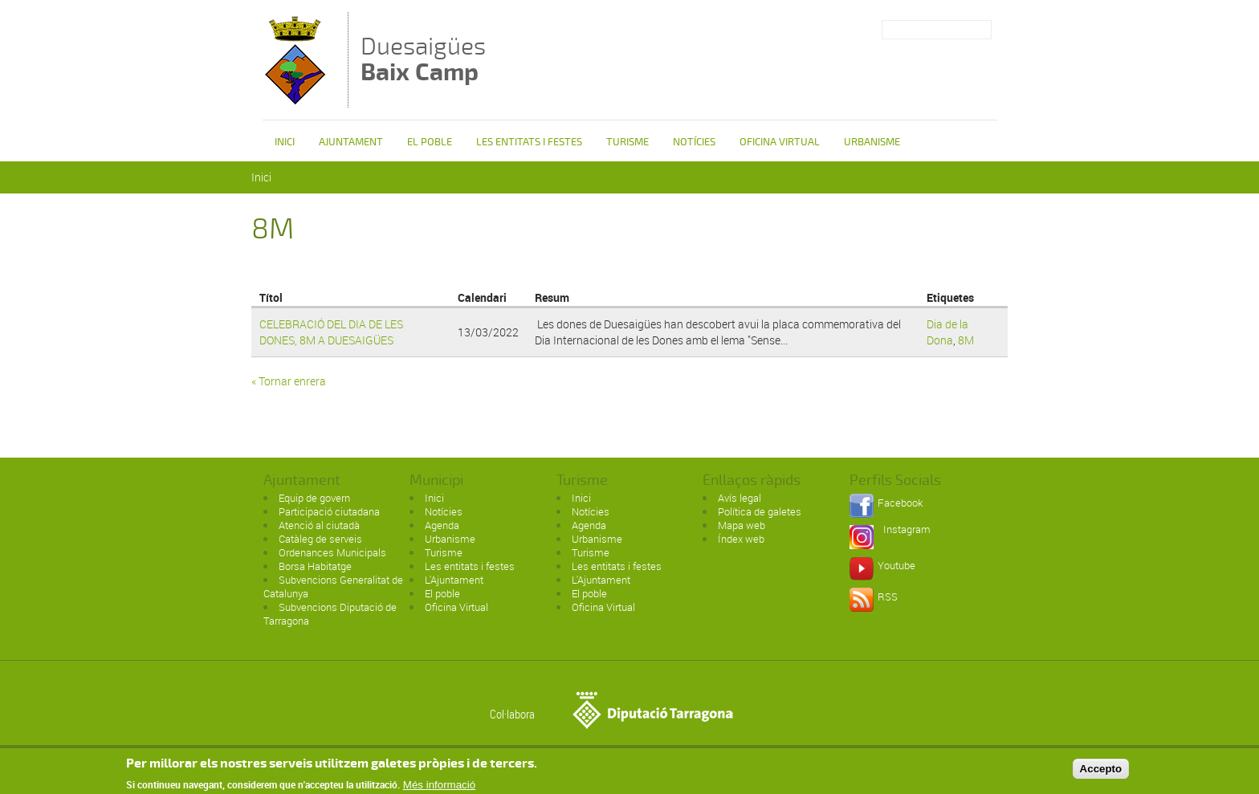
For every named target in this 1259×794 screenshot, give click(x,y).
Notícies (694, 142)
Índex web (741, 538)
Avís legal (739, 498)
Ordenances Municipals (332, 552)
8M (966, 340)
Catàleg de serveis (320, 538)
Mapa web (741, 525)
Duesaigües (423, 59)
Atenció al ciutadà (319, 525)
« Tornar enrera (288, 381)
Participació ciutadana (329, 511)
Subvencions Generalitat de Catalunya (333, 586)
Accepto (1101, 773)
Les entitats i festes (529, 142)
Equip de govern (314, 498)
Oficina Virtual (780, 142)
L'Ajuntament (454, 579)
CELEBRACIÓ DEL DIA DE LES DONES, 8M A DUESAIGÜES (331, 332)
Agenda (442, 525)
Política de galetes (759, 511)
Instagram (907, 529)
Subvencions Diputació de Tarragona (330, 614)
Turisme (627, 142)
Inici (285, 142)
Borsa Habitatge (315, 566)
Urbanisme (872, 142)
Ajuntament (351, 142)
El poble (429, 142)
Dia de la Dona (947, 332)
